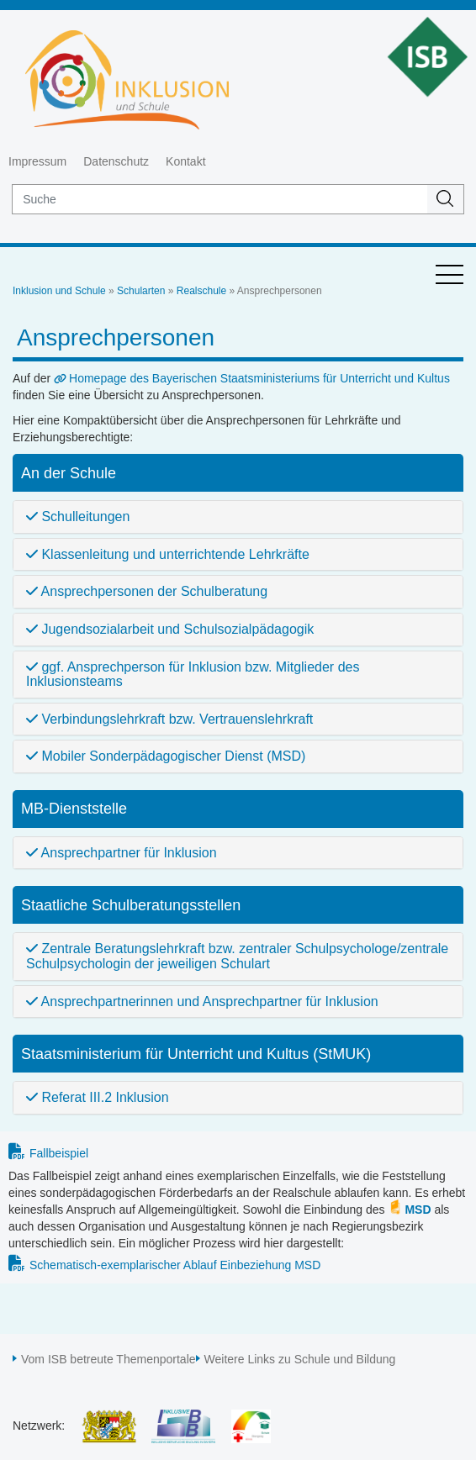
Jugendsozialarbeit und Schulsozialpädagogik (170, 629)
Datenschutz (116, 161)
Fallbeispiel (58, 1153)
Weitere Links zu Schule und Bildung (300, 1359)
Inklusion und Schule (59, 291)
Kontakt (185, 161)
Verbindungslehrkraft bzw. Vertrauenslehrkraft (169, 719)
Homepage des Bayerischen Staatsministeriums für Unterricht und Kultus (259, 378)
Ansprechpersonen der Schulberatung (146, 591)
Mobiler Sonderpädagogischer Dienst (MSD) (165, 756)
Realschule (201, 291)
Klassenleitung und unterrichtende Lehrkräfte (167, 554)
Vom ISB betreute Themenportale (108, 1359)
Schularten (141, 291)
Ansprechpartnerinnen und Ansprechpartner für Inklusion (202, 1001)
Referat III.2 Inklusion (97, 1097)
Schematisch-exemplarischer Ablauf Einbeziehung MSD (174, 1265)
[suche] (220, 199)
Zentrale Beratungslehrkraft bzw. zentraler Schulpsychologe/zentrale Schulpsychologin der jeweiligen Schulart (237, 956)
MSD (418, 1209)
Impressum (37, 161)
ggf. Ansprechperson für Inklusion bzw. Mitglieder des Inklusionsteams (192, 674)
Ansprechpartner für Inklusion (121, 853)
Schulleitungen (78, 516)
